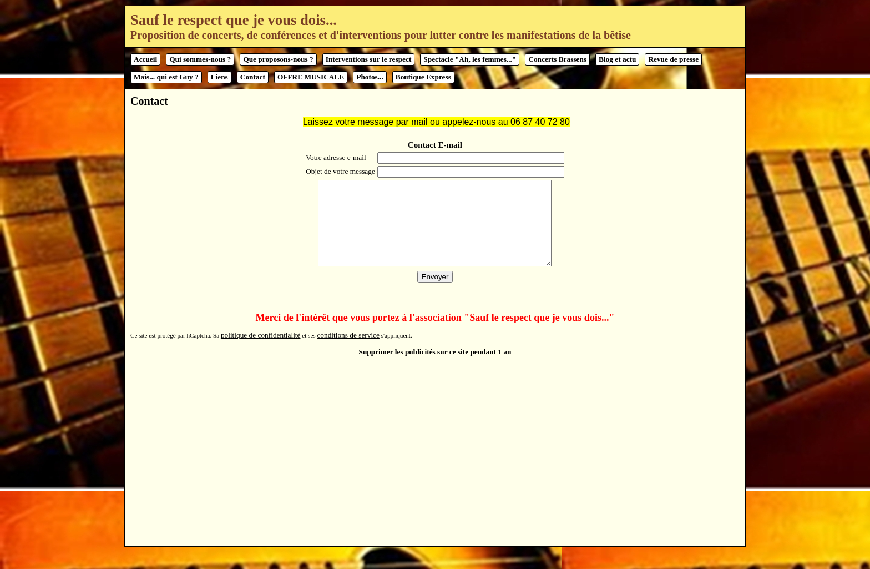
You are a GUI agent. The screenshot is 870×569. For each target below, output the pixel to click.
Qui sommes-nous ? (200, 59)
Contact (252, 77)
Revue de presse (673, 59)
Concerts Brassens (557, 59)
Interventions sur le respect (369, 59)
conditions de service (348, 352)
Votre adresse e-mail (335, 157)
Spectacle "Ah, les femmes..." (469, 59)
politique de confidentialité (261, 352)
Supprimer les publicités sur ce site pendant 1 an (435, 368)
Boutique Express (423, 77)
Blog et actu (617, 59)
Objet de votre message (339, 171)
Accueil (145, 59)
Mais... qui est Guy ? (166, 77)
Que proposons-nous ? (278, 59)
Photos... (369, 77)
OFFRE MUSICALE (310, 77)
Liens (219, 77)
